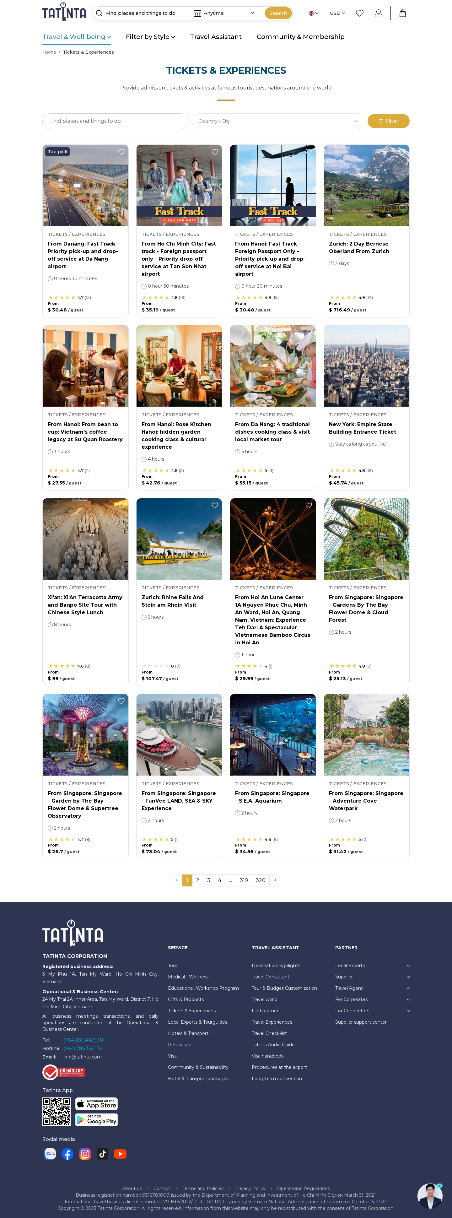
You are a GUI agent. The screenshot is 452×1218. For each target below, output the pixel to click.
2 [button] (197, 880)
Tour (172, 965)
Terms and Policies (203, 1188)
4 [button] (219, 880)
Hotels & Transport (188, 1033)
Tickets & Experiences (192, 1011)
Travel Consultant (270, 977)
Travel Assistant (216, 37)
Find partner (265, 1011)
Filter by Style (150, 37)
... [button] (230, 880)
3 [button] (208, 880)
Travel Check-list (269, 1033)
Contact (162, 1188)
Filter (388, 121)
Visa (172, 1056)
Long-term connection (277, 1078)
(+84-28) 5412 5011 (83, 1040)
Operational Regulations (303, 1188)
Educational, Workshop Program (203, 988)
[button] (274, 880)
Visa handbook (268, 1056)
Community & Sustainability (198, 1067)
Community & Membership (301, 37)
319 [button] (244, 880)
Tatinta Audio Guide (273, 1044)
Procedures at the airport (279, 1067)
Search (278, 13)
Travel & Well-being (76, 37)
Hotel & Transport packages (198, 1078)
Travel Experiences (272, 1022)
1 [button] (187, 880)
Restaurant (180, 1044)
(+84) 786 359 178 (83, 1048)
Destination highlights (276, 965)
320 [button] (261, 880)
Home (49, 52)
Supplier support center (361, 1022)
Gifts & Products (186, 999)
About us (132, 1188)
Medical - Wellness (188, 977)
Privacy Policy (250, 1188)
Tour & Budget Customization (284, 988)
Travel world (264, 999)
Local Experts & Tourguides (197, 1022)
